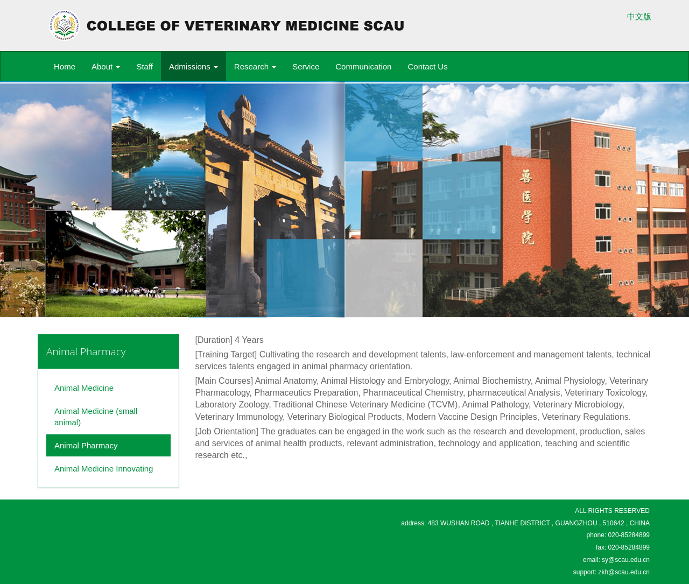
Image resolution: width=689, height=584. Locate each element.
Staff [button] (144, 66)
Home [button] (64, 66)
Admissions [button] (193, 66)
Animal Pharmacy (86, 445)
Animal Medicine (84, 387)
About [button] (106, 66)
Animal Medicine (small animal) (95, 416)
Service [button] (305, 66)
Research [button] (255, 66)
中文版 (639, 16)
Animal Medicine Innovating (103, 468)
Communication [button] (363, 66)
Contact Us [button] (427, 66)
